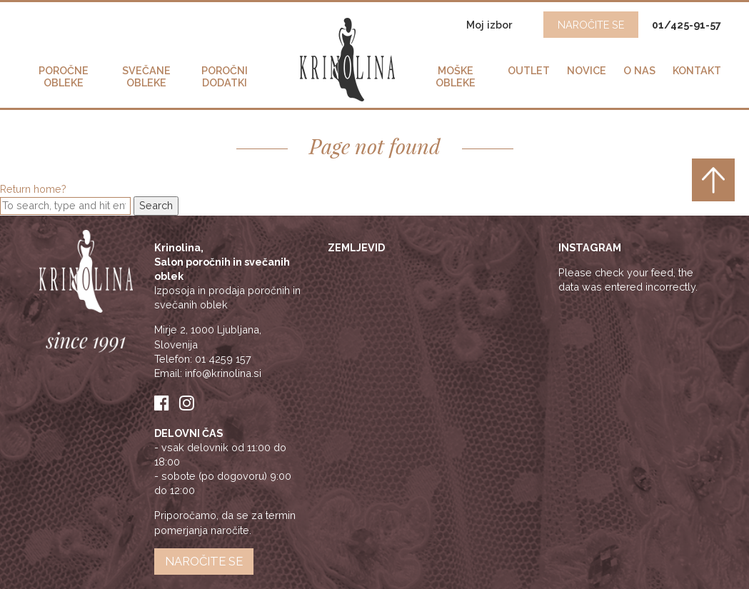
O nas (639, 70)
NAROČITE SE (591, 25)
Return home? (33, 189)
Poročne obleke (64, 76)
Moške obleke (456, 76)
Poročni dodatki (224, 76)
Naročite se (204, 561)
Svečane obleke (146, 76)
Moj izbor (490, 25)
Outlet (529, 70)
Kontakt (697, 70)
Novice (586, 70)
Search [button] (156, 205)
